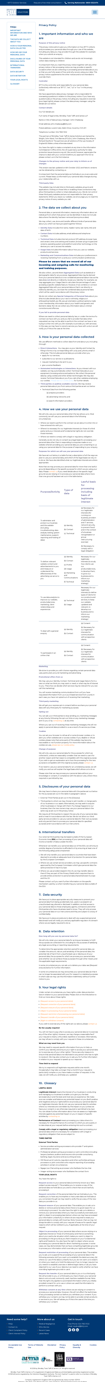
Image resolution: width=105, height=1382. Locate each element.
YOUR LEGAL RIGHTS (19, 80)
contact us (53, 472)
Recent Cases (44, 1330)
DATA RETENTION (18, 76)
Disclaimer (51, 1345)
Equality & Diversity (77, 1346)
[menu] (95, 12)
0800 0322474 (81, 3)
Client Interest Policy (16, 1334)
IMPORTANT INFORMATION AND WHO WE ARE (21, 32)
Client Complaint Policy (17, 1330)
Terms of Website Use (35, 1346)
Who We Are (44, 1327)
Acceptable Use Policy (15, 1346)
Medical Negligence (47, 1324)
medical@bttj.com (80, 1326)
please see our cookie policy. (63, 745)
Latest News (44, 1334)
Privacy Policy (63, 1346)
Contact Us (12, 1327)
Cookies (93, 1345)
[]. (56, 1001)
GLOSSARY (14, 84)
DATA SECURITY (17, 72)
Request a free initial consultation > (48, 3)
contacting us (58, 721)
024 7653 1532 (83, 1324)
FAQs (10, 1324)
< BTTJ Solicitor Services (16, 3)
